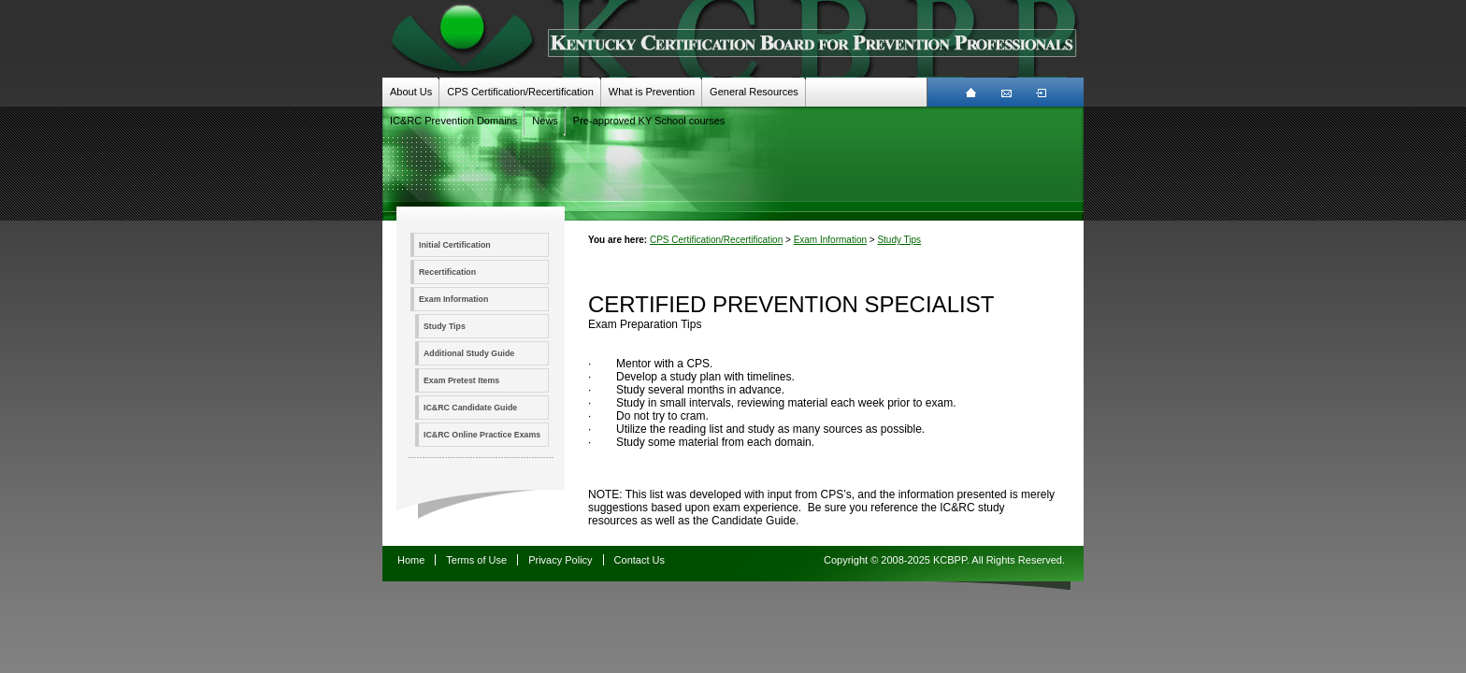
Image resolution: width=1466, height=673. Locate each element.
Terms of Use (476, 560)
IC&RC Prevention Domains (453, 120)
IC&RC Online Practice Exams (482, 434)
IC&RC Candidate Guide (470, 407)
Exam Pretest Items (461, 380)
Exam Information (453, 299)
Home (410, 560)
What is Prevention (652, 91)
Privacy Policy (560, 560)
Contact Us (639, 560)
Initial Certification (455, 245)
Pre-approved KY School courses (649, 120)
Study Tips (445, 326)
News (545, 120)
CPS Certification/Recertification (520, 91)
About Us (411, 91)
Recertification (447, 272)
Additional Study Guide (469, 353)
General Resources (754, 91)
